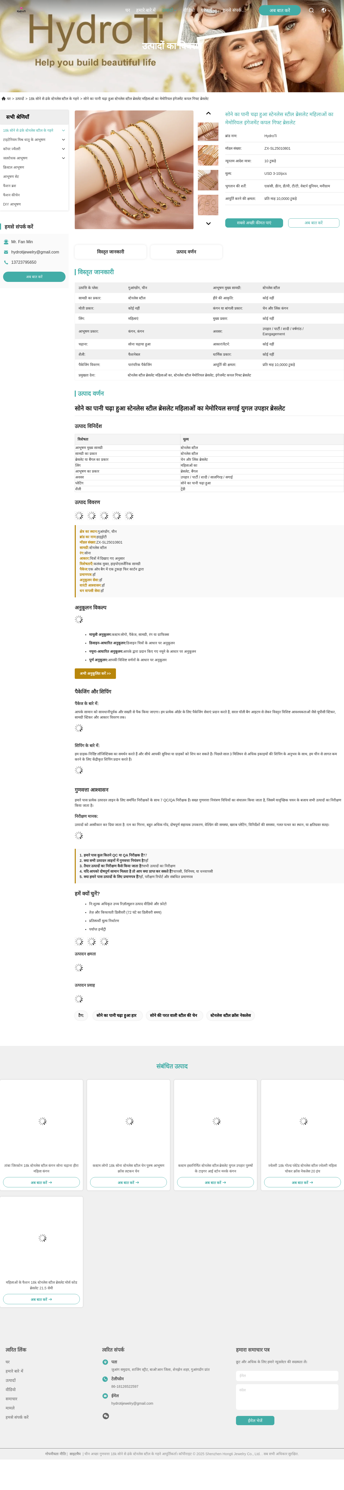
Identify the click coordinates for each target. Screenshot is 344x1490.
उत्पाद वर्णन (186, 251)
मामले (10, 1408)
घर (127, 10)
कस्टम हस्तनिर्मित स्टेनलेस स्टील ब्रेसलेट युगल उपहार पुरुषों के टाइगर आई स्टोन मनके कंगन (215, 1168)
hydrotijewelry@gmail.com (35, 252)
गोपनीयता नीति (55, 1454)
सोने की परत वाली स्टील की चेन (173, 1015)
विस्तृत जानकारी (110, 251)
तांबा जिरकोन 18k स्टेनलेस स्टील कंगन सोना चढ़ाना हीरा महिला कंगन (41, 1168)
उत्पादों (169, 10)
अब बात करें (280, 10)
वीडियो (189, 10)
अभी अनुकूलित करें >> (95, 673)
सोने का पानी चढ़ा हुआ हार (116, 1015)
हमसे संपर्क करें (235, 10)
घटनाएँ (209, 10)
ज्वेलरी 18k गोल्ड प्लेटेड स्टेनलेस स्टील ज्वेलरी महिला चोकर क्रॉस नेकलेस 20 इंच (302, 1168)
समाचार (11, 1399)
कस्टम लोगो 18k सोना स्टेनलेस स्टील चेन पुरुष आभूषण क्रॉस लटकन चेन (129, 1168)
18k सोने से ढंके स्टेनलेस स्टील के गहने (54, 99)
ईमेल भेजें (255, 1420)
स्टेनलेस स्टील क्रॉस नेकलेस (230, 1015)
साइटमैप (75, 1454)
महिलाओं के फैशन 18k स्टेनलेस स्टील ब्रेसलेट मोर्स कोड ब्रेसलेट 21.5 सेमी (41, 1285)
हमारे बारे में (146, 10)
